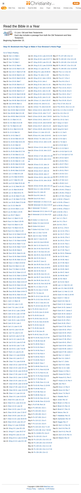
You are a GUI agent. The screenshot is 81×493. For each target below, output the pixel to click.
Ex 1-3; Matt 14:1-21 (14, 119)
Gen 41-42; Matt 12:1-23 (16, 107)
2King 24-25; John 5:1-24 (41, 97)
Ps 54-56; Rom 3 (39, 350)
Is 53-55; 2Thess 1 (63, 202)
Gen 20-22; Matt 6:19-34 (17, 78)
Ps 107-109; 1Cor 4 (39, 417)
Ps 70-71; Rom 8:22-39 (41, 369)
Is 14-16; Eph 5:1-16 (65, 151)
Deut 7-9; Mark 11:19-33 (17, 269)
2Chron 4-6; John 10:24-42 (42, 135)
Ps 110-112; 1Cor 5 (39, 420)
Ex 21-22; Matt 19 (14, 145)
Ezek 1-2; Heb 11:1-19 (65, 291)
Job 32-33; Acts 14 (40, 271)
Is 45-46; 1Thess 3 (64, 193)
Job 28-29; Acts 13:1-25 (42, 264)
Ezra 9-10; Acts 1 (39, 198)
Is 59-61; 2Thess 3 (63, 209)
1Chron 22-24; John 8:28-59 (42, 123)
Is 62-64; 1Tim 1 (62, 212)
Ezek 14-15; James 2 (65, 307)
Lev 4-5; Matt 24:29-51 (16, 177)
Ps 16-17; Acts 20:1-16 (41, 303)
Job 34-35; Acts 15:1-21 (42, 274)
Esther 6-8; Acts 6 (39, 226)
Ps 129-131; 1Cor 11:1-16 (42, 446)
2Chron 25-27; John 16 (41, 171)
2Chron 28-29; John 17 (41, 174)
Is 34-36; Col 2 (63, 177)
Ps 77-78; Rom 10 (39, 379)
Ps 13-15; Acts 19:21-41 (42, 299)
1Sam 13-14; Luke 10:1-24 (18, 368)
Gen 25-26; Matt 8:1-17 (16, 84)
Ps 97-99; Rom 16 (39, 404)
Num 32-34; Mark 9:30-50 (17, 256)
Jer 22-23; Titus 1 (63, 244)
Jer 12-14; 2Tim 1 (64, 231)
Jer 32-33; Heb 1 (63, 256)
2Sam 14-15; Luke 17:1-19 (17, 409)
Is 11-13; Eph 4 (63, 148)
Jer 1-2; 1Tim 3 (62, 218)
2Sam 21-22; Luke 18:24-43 (17, 419)
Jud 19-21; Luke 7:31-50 (17, 349)
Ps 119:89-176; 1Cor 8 (41, 433)
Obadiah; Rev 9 (63, 396)
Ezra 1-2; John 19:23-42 (42, 189)
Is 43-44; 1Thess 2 (64, 189)
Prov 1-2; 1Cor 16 (64, 72)
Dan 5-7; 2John (64, 361)
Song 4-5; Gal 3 (62, 126)
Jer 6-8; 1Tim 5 (62, 224)
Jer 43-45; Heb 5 (63, 269)
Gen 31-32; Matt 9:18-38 (17, 94)
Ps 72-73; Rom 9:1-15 (40, 373)
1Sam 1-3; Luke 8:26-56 (17, 355)
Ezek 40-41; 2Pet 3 (65, 342)
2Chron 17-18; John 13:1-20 (43, 156)
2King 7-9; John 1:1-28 (41, 75)
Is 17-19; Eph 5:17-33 (65, 154)
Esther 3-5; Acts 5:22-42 (41, 223)
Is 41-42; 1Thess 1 (64, 186)
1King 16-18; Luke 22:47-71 (42, 59)
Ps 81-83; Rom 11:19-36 (41, 385)
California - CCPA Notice (46, 489)
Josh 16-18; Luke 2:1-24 (16, 317)
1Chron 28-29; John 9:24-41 (42, 129)
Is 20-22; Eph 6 (63, 158)
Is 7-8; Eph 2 (62, 142)
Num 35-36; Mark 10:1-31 (17, 259)
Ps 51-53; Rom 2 (39, 347)
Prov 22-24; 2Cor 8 (65, 97)
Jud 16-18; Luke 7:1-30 (16, 345)
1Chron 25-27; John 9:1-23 (42, 126)
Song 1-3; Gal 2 (62, 123)
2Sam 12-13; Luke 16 (15, 406)
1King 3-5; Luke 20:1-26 (17, 428)
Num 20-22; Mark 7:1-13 (17, 244)
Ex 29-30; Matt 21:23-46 (17, 158)
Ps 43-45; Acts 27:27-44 (41, 338)
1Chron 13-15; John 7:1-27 (42, 113)
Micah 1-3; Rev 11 (64, 403)
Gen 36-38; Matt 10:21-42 (17, 100)
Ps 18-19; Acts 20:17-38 (42, 306)
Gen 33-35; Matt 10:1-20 (17, 97)
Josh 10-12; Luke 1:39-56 (16, 310)
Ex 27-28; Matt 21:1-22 (16, 154)
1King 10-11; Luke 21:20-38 (18, 438)
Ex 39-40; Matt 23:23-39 (17, 170)
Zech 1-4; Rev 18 (64, 425)
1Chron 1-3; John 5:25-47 (42, 100)
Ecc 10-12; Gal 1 (63, 119)
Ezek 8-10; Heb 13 (64, 301)
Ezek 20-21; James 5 (65, 317)
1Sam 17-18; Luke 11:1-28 (18, 374)
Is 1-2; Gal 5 (62, 132)
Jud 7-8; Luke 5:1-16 (16, 333)
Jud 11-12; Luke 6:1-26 (16, 339)
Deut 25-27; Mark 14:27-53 (18, 288)
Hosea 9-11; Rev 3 (65, 377)
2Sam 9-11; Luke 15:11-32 (17, 403)
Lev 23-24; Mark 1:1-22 (16, 209)
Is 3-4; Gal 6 (62, 135)
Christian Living (67, 8)
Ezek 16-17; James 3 (65, 310)
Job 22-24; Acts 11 (40, 258)
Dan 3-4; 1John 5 (64, 358)
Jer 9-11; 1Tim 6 (63, 228)
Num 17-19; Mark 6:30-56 (17, 240)
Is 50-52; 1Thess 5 (63, 199)
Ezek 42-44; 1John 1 (65, 345)
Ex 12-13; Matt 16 (14, 132)
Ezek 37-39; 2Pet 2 (65, 339)
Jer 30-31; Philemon (64, 253)
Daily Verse (21, 8)
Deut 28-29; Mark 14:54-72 (18, 291)
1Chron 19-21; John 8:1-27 (42, 119)
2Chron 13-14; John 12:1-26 (43, 147)
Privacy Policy (31, 489)
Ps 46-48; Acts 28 (39, 341)
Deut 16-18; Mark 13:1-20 (17, 279)
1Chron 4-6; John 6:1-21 (41, 103)
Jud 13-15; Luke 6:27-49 (17, 342)
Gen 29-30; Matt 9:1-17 (16, 91)
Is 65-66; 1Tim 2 (62, 215)
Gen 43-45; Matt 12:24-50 (16, 110)
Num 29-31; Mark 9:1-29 (17, 253)
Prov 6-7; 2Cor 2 (64, 78)
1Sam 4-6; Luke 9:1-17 (16, 358)
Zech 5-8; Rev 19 (64, 428)
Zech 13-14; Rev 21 (65, 435)
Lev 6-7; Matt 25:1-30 (16, 180)
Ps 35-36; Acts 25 (38, 328)
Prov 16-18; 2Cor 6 (65, 91)
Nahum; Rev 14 (63, 412)
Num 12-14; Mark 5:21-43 (17, 234)
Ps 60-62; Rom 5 (39, 357)
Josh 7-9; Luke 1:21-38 (15, 307)
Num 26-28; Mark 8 (15, 250)
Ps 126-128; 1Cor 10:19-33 (43, 443)
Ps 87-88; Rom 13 (39, 392)
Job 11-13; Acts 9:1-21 (41, 245)
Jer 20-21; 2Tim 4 (64, 240)
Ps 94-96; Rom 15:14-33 (41, 401)
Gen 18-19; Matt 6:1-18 (16, 75)
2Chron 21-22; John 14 (41, 164)
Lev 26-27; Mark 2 (14, 215)
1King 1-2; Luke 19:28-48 (16, 425)
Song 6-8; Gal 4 (62, 129)
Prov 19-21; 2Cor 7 (65, 94)
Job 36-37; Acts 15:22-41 (42, 277)
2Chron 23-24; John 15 (41, 168)
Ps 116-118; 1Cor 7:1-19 (41, 427)
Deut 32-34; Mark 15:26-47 (18, 298)
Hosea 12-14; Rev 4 (65, 380)
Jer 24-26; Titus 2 (63, 247)
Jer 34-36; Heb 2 (63, 259)
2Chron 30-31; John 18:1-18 (43, 177)
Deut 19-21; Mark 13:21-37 (18, 282)
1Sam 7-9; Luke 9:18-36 (17, 361)
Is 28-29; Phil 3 (63, 167)
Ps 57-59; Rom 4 (39, 353)
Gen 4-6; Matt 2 (14, 59)
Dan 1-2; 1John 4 (64, 355)
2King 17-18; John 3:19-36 (42, 88)
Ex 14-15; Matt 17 (14, 135)
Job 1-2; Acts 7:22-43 (40, 232)
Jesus (41, 8)
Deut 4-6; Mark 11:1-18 (16, 266)
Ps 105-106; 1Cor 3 (39, 414)
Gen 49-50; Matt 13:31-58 (16, 116)
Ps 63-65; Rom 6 (39, 360)
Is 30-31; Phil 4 (63, 170)
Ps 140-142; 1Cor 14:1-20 (67, 59)
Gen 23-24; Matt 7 (15, 81)
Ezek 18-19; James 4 (65, 314)
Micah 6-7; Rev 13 (64, 409)
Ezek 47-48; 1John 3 (65, 352)
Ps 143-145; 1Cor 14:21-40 (68, 62)
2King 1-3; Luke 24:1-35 (41, 68)
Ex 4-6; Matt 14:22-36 (15, 123)
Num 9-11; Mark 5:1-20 (16, 231)
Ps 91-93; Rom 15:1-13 (41, 398)
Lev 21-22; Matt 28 (14, 205)
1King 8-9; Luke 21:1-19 (17, 435)
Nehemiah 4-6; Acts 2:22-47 (43, 205)
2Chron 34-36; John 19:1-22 (43, 186)
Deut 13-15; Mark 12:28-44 (18, 275)
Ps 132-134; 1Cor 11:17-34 (43, 449)
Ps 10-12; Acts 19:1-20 (41, 296)
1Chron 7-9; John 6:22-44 (42, 107)
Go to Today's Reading (10, 53)
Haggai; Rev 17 (63, 422)
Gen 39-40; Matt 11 (15, 103)
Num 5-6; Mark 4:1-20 (15, 224)
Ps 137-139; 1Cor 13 (66, 56)
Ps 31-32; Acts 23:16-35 (41, 322)
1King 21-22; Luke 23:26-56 (42, 65)
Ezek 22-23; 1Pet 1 (64, 320)
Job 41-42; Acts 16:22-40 (42, 283)
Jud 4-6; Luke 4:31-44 (16, 329)
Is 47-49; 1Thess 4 (64, 196)
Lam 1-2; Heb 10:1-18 (65, 285)
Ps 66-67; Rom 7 (39, 363)
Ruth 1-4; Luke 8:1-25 (16, 352)
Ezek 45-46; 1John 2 (65, 349)
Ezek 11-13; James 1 (65, 304)
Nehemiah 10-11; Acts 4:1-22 (42, 211)
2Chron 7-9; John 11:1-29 (42, 138)
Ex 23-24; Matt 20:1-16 (16, 148)
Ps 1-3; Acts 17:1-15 (40, 287)
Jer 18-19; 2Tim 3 (64, 237)
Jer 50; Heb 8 (62, 279)
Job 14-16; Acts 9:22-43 (42, 248)
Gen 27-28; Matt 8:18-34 (17, 88)
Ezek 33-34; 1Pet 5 (65, 333)
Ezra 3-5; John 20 (39, 192)
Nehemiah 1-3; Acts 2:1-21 (42, 202)
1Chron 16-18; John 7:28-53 (42, 116)
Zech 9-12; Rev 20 (65, 431)
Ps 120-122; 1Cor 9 (40, 436)
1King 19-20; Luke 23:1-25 (42, 62)
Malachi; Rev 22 (64, 438)
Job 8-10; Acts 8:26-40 (41, 242)
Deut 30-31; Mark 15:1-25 (17, 294)
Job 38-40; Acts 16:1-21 (42, 280)
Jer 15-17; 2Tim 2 (64, 234)
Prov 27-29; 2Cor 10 (64, 103)
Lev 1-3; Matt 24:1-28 (16, 174)
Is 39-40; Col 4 (63, 183)
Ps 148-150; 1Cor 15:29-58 (68, 68)
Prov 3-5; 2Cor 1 (64, 75)
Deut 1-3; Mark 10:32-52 (17, 263)
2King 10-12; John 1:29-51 (42, 78)
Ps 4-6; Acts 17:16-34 (41, 290)
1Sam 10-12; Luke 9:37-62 (18, 364)
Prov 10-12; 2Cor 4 (65, 84)
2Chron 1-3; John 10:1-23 (41, 132)
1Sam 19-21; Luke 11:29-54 (18, 377)
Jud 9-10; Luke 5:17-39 (16, 336)
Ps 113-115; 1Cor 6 (39, 423)
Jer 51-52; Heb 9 (63, 282)
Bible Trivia (12, 8)
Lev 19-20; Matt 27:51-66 (17, 202)
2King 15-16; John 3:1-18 (41, 84)
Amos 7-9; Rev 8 (64, 393)
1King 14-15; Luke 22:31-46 (42, 56)
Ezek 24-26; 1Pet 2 (64, 323)
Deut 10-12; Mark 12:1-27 (17, 272)
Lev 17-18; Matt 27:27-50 (17, 199)
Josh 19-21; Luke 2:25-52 (16, 320)
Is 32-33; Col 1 (63, 174)
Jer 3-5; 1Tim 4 (62, 221)
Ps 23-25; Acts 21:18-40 (41, 312)
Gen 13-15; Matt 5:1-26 (16, 68)
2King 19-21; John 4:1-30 (41, 91)
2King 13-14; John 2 (40, 81)
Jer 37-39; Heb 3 (63, 263)
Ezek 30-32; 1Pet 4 (65, 329)
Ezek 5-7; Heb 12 (63, 298)
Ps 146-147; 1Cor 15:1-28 (67, 65)
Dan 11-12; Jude (64, 368)
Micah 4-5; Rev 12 (64, 406)
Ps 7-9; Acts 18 (39, 293)
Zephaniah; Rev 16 (64, 419)
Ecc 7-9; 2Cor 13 (63, 116)
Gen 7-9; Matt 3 (14, 62)
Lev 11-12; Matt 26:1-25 (17, 186)
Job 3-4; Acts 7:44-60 (40, 236)
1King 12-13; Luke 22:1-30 (17, 441)
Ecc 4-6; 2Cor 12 (63, 113)
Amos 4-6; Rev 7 (64, 390)
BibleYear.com (48, 486)
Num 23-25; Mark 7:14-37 (17, 247)
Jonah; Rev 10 (62, 400)
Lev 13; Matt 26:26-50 (16, 189)
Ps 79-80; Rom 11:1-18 (41, 382)
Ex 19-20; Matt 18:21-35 (17, 142)
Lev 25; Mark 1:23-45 (15, 212)
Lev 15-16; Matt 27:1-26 (17, 196)
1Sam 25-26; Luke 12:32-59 (18, 384)
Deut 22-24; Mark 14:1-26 (17, 285)
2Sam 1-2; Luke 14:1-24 (17, 393)
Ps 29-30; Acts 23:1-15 (40, 318)
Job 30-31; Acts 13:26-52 (42, 268)
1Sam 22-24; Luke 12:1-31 (18, 380)
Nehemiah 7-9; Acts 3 (40, 208)
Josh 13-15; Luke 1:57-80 (16, 314)
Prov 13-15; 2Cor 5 (65, 88)
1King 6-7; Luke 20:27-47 (17, 431)
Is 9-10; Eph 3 (63, 145)
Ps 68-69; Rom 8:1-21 (40, 366)
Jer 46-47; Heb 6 (63, 272)
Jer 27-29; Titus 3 (63, 250)
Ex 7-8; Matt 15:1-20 (14, 126)
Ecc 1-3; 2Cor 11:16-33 (65, 110)
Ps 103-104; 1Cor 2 (39, 411)
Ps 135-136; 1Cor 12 (41, 452)
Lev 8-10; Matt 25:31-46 (17, 183)
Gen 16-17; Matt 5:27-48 (17, 72)
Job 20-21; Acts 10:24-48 (42, 255)
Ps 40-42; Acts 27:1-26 (40, 334)
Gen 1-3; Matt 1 (14, 56)
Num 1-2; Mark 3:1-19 (15, 218)
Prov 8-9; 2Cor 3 (64, 81)
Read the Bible (32, 8)
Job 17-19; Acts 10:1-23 (42, 252)
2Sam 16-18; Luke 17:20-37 (17, 412)
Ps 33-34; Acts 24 (38, 325)
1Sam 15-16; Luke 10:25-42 (18, 371)
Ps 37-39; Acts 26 (38, 331)
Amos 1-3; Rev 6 (64, 387)
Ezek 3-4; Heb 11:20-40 (66, 294)
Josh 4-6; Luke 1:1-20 (15, 304)
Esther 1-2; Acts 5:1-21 (40, 220)
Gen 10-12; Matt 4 (15, 65)
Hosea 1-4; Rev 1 (64, 371)
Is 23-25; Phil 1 (63, 161)
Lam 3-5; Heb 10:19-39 (65, 288)
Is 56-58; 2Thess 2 (63, 205)
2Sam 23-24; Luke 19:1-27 (17, 422)
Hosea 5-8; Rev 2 (64, 374)
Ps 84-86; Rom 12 (39, 388)
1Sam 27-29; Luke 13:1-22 (18, 387)
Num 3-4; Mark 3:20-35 (16, 221)
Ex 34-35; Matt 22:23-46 (17, 164)
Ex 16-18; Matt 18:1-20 (16, 138)
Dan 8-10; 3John (64, 364)
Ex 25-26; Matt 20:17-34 (17, 151)
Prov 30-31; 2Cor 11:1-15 (65, 107)
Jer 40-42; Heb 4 (63, 266)
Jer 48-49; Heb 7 (63, 275)
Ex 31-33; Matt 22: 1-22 (16, 161)
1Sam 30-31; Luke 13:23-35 (18, 390)
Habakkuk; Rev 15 (64, 415)
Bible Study (57, 8)
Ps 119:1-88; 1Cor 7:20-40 (42, 430)
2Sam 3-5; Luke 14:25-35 (17, 396)
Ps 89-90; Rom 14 (39, 395)
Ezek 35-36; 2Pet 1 (65, 336)
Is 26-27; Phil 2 (63, 164)
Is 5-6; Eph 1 (62, 138)
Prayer (48, 8)
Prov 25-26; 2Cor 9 (65, 100)
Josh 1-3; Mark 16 (14, 301)
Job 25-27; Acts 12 (40, 261)
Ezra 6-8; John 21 (39, 195)
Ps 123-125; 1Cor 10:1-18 (42, 439)
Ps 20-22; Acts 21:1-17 (40, 309)
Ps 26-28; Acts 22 (38, 315)
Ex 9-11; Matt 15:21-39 (15, 129)
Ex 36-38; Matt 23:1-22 (16, 167)
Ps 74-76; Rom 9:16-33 (41, 376)
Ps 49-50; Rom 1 (39, 344)
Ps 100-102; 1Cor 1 (39, 408)
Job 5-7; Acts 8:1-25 (40, 239)
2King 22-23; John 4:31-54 (42, 94)
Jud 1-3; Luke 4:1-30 (15, 326)
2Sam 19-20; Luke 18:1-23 (17, 415)
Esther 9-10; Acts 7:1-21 (41, 229)
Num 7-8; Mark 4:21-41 (16, 228)
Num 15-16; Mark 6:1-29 (17, 237)
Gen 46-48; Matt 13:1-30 (16, 113)
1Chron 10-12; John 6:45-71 (42, 110)
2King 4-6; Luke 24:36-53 (41, 72)
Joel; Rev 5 (62, 384)
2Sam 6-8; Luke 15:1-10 (16, 400)
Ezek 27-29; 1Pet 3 (65, 326)
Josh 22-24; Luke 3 (14, 323)
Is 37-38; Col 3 (63, 180)
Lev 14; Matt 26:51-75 (16, 193)
